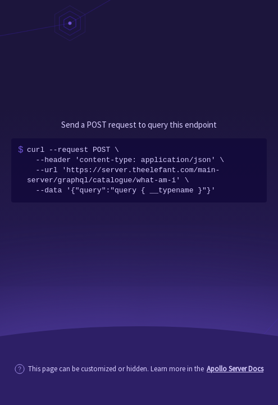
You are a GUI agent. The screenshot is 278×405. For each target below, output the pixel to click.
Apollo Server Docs (235, 369)
